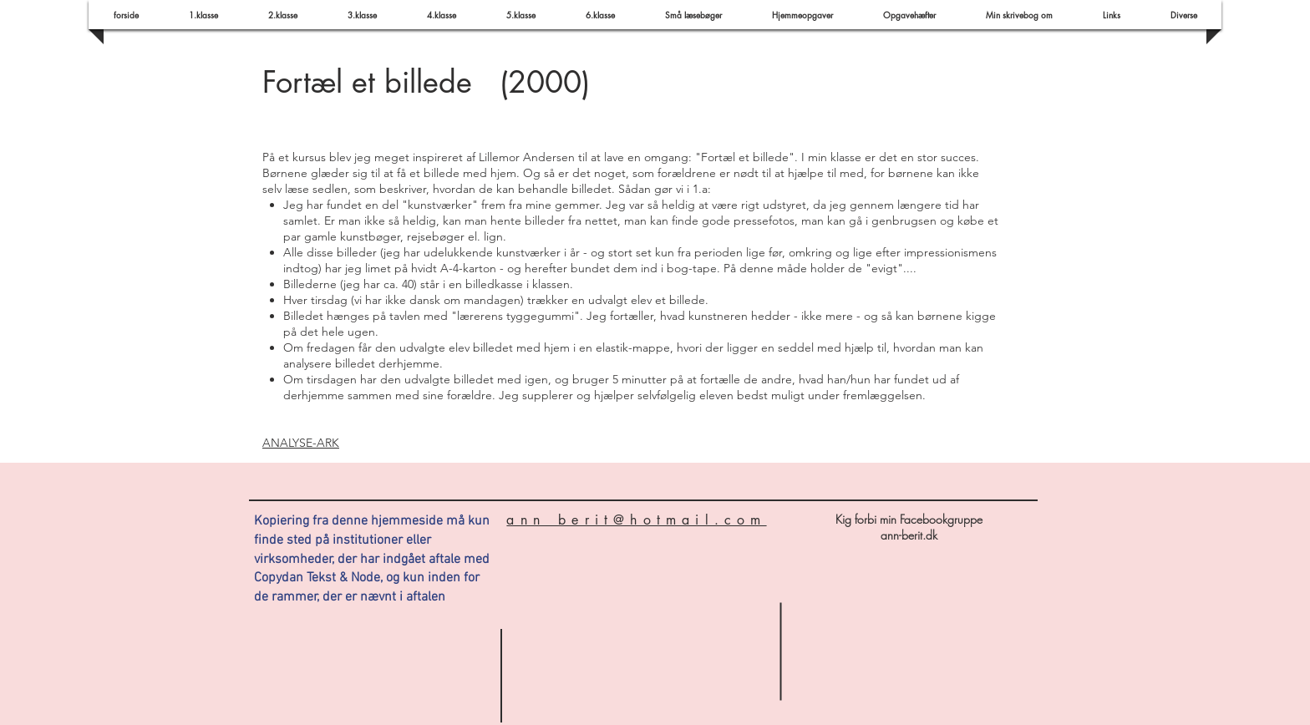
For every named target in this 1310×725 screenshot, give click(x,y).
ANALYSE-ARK (300, 442)
